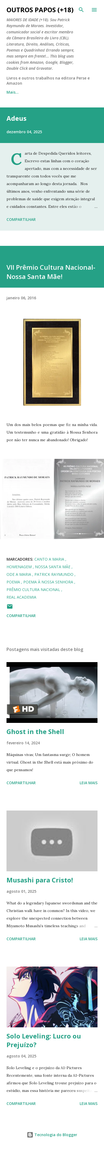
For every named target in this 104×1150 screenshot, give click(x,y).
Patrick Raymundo (54, 574)
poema (13, 581)
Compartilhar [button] (21, 219)
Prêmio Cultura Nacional (33, 589)
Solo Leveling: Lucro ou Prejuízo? (43, 1040)
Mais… (52, 92)
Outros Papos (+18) (40, 9)
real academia (21, 597)
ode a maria (19, 574)
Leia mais (89, 782)
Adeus (16, 118)
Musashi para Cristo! (39, 879)
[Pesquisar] (81, 10)
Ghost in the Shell (35, 731)
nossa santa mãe (53, 566)
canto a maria (49, 559)
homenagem (19, 566)
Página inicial (19, 92)
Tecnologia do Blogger (52, 1134)
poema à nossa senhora (48, 581)
